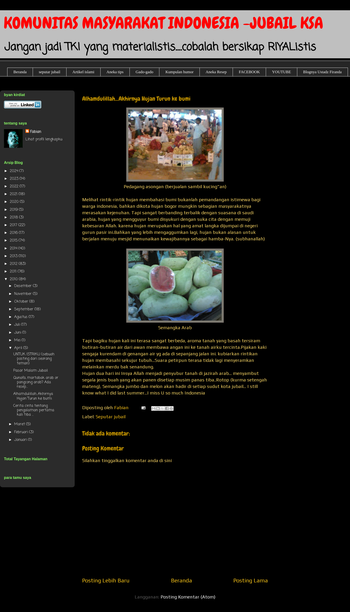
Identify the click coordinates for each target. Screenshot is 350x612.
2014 (14, 248)
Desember (23, 286)
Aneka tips (114, 72)
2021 (14, 194)
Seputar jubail (111, 416)
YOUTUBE (281, 72)
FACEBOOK (249, 72)
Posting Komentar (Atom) (188, 596)
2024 (14, 171)
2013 (14, 256)
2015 (14, 240)
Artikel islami (83, 72)
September (24, 309)
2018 (14, 217)
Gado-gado (144, 72)
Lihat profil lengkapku (43, 139)
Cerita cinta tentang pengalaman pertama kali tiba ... (33, 410)
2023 (15, 179)
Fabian (35, 132)
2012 (14, 264)
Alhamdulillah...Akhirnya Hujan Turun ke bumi (33, 396)
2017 (14, 225)
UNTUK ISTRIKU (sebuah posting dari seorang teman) (33, 359)
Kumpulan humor (179, 72)
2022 (15, 186)
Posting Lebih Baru (106, 580)
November (23, 294)
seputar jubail (49, 72)
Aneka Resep (216, 72)
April (18, 348)
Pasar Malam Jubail (30, 370)
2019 (14, 210)
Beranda (20, 72)
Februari (21, 432)
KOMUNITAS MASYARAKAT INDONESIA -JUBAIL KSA (163, 23)
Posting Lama (250, 580)
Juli (17, 325)
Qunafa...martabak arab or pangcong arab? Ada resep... (35, 382)
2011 (14, 271)
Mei (18, 340)
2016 (14, 233)
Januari (21, 440)
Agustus (21, 317)
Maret (20, 424)
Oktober (21, 301)
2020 (15, 202)
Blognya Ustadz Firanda (322, 72)
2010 (14, 279)
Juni (18, 332)
